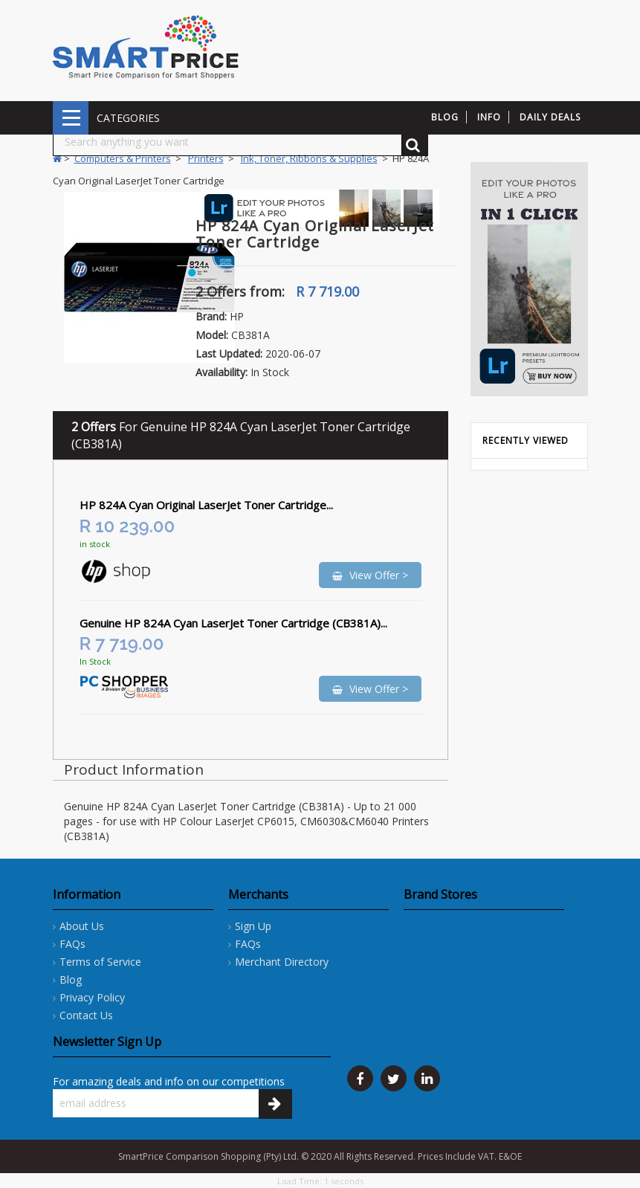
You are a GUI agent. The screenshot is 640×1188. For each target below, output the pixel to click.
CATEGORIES (70, 118)
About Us (81, 926)
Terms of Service (100, 962)
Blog (70, 979)
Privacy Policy (92, 997)
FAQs (72, 944)
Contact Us (86, 1015)
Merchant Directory (282, 962)
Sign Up (253, 926)
